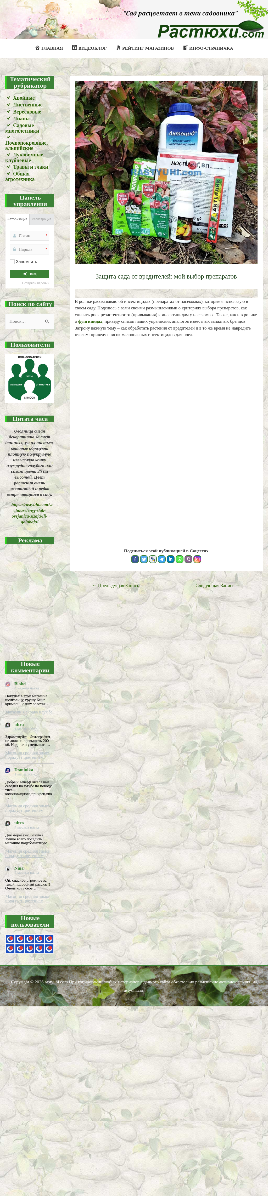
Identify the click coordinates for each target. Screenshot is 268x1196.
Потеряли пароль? (35, 283)
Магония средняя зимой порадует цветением (28, 755)
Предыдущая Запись (115, 585)
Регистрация (42, 219)
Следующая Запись (218, 585)
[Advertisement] (52, 599)
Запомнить (26, 261)
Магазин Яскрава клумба (29, 712)
